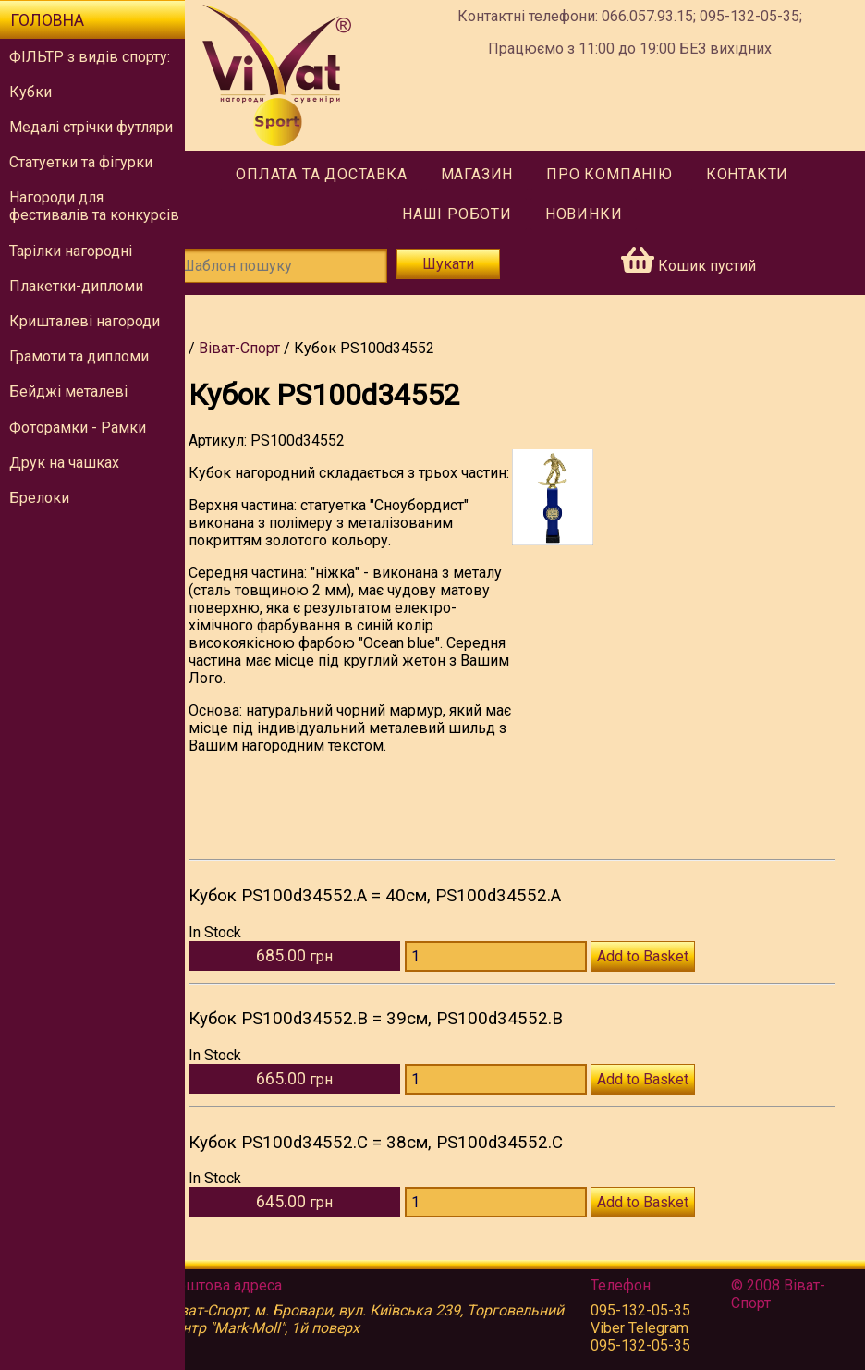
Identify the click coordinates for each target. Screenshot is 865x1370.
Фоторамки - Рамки (77, 427)
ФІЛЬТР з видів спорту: (89, 57)
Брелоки (39, 498)
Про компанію (622, 174)
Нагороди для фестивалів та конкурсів (94, 206)
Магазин (489, 174)
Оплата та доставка (334, 174)
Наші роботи (470, 214)
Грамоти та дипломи (79, 356)
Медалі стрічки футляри (91, 127)
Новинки (597, 214)
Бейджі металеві (68, 391)
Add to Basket (659, 974)
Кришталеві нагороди (84, 321)
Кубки (30, 92)
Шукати (463, 264)
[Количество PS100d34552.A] (512, 974)
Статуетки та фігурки (80, 162)
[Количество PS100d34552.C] (512, 1220)
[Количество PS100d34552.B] (512, 1097)
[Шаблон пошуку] (301, 266)
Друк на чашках (64, 462)
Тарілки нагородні (70, 251)
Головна (47, 20)
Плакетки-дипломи (76, 286)
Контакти (760, 174)
